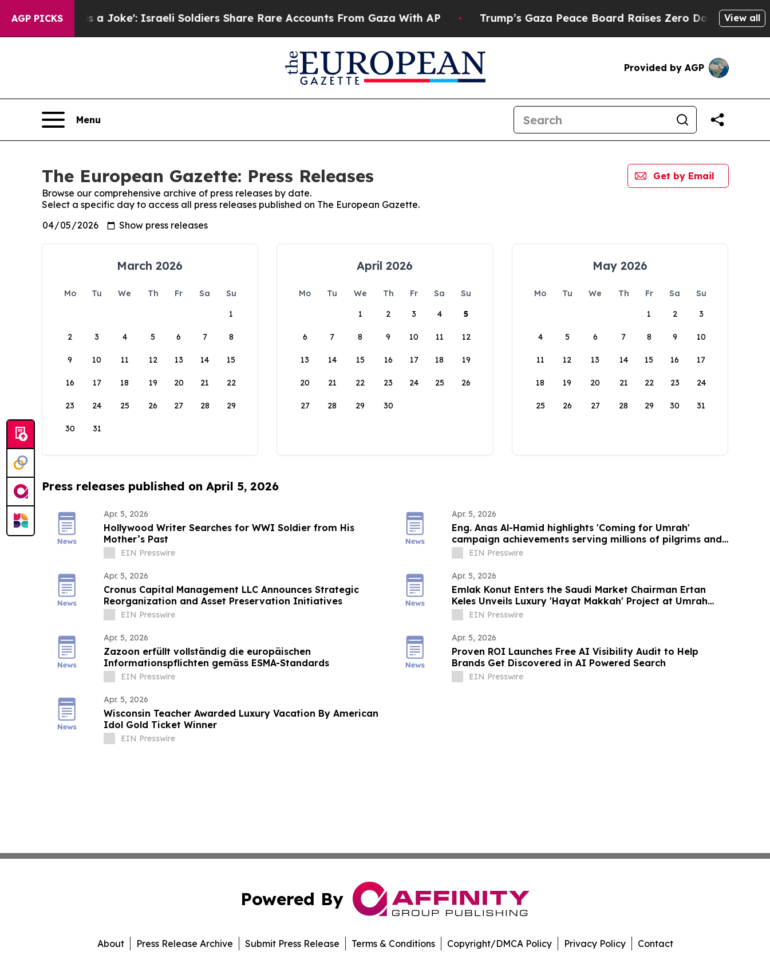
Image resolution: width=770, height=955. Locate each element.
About (110, 943)
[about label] (109, 553)
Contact (655, 943)
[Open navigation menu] (71, 119)
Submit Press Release (292, 943)
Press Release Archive (184, 943)
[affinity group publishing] (20, 492)
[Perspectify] (20, 463)
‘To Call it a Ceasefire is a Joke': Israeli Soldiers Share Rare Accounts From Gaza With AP (246, 18)
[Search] (591, 120)
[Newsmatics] (20, 520)
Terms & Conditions (393, 943)
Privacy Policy (595, 943)
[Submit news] (20, 434)
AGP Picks (37, 18)
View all (742, 17)
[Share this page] (717, 119)
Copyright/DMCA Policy (499, 943)
